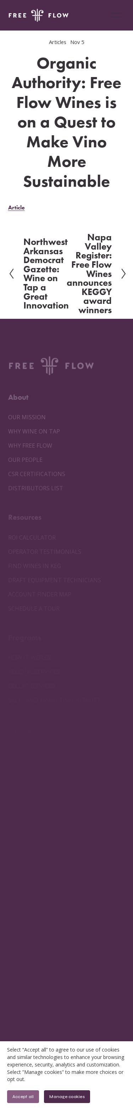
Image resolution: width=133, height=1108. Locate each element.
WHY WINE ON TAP (34, 431)
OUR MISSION (27, 417)
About (18, 397)
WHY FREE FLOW (30, 445)
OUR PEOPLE (25, 460)
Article (16, 207)
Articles (57, 41)
